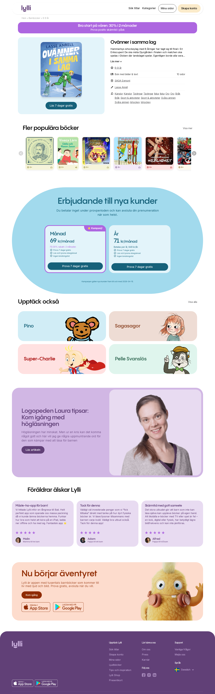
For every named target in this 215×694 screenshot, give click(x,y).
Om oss (146, 649)
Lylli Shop (114, 675)
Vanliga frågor (183, 649)
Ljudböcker (115, 664)
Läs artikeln (33, 449)
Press (145, 654)
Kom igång (32, 594)
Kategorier (149, 8)
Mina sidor (167, 8)
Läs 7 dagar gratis (61, 105)
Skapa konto (189, 8)
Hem (24, 18)
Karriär (146, 659)
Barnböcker (34, 18)
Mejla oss (180, 654)
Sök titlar (134, 8)
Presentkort (115, 680)
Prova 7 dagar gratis (75, 266)
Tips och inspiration (120, 670)
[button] (186, 670)
